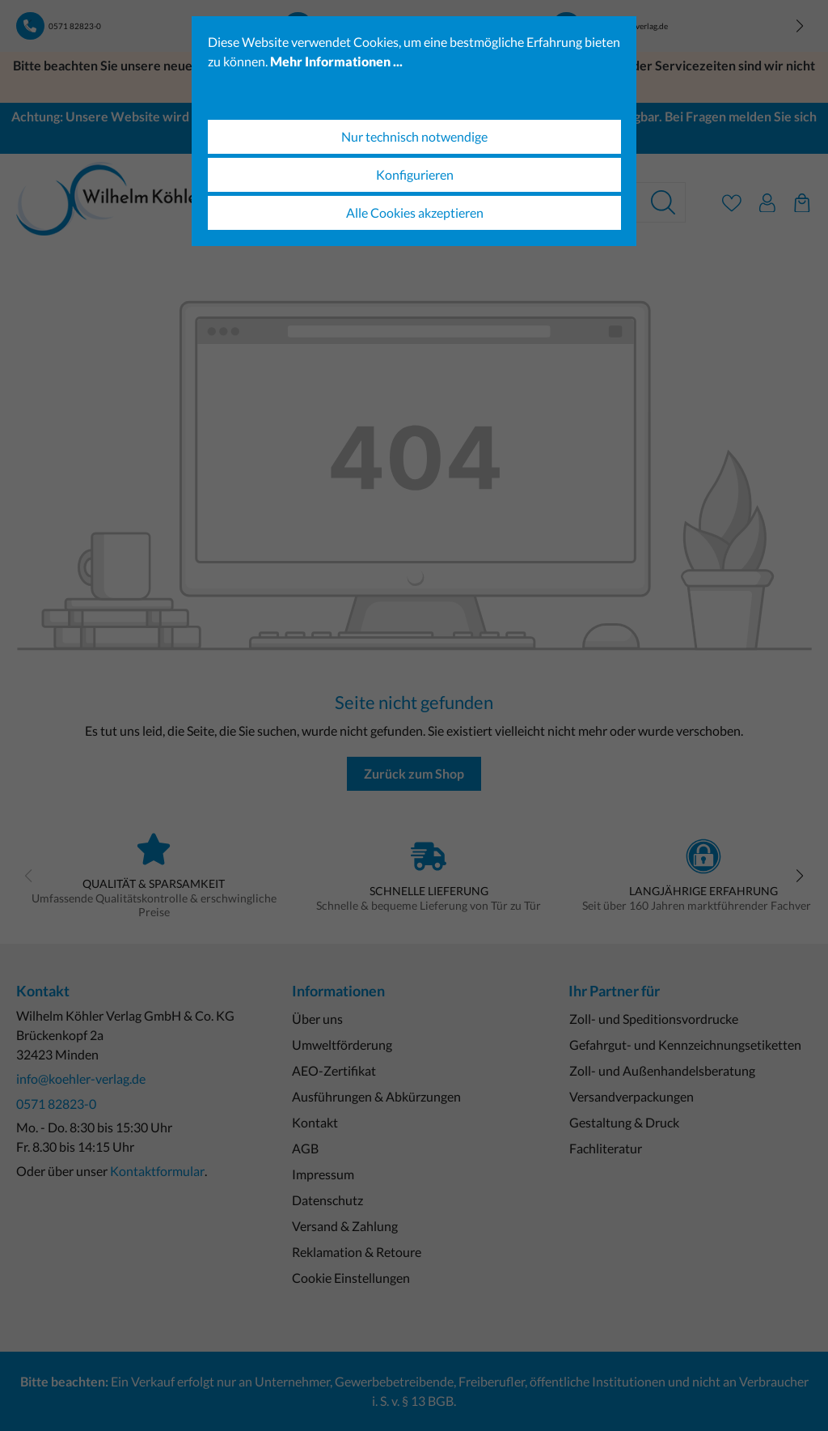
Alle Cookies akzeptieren (415, 212)
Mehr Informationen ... (336, 61)
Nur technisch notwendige (414, 136)
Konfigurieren (415, 174)
